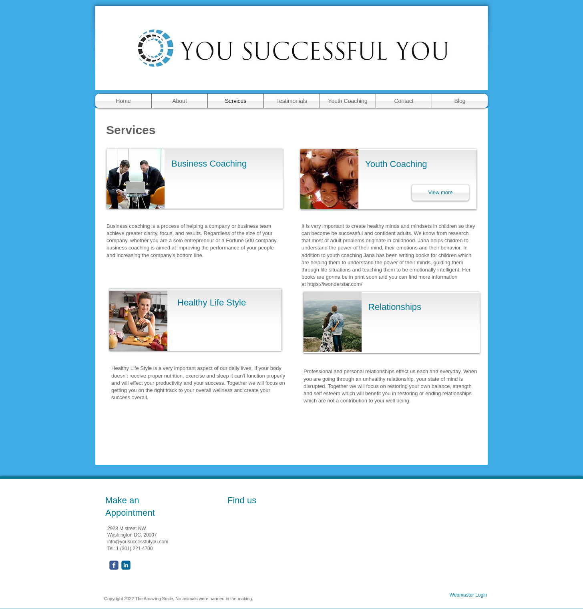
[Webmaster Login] (468, 595)
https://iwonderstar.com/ (334, 284)
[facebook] (114, 565)
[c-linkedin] (126, 565)
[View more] (440, 193)
